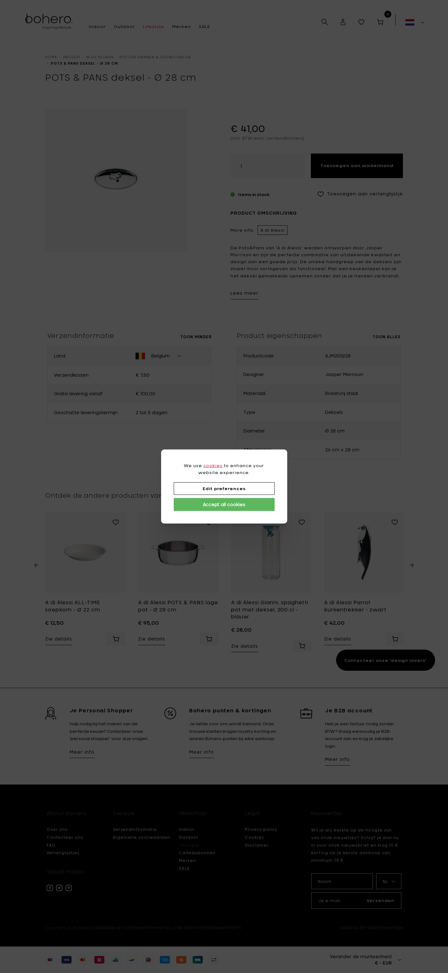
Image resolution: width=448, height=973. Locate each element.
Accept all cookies (224, 504)
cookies (213, 465)
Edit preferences (224, 488)
